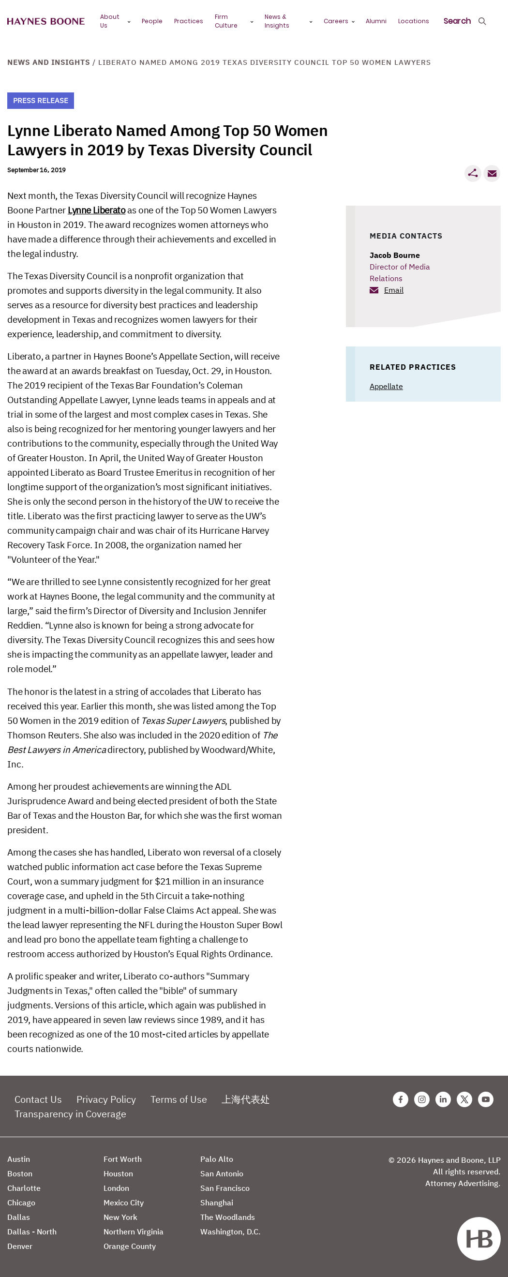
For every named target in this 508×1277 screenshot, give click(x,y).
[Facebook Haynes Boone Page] (400, 1099)
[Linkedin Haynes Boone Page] (443, 1099)
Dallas (18, 1217)
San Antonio (221, 1173)
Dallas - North (32, 1231)
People (152, 21)
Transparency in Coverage (70, 1113)
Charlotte (24, 1188)
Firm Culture (226, 21)
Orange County (130, 1246)
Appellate (386, 386)
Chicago (21, 1202)
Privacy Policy (106, 1099)
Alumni (376, 21)
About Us (110, 21)
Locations (413, 21)
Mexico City (124, 1202)
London (116, 1188)
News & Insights (277, 21)
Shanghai (216, 1202)
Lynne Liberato (96, 210)
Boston (19, 1173)
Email (393, 290)
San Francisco (225, 1188)
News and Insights (48, 62)
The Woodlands (227, 1217)
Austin (18, 1159)
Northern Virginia (134, 1231)
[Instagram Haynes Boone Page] (422, 1099)
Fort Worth (123, 1159)
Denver (19, 1246)
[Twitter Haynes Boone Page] (464, 1099)
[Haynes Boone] (46, 21)
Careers (336, 21)
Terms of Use (178, 1099)
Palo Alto (216, 1159)
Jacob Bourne (395, 255)
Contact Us (38, 1099)
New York (120, 1217)
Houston (118, 1173)
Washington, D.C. (230, 1231)
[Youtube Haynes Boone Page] (485, 1099)
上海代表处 (246, 1099)
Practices (188, 21)
